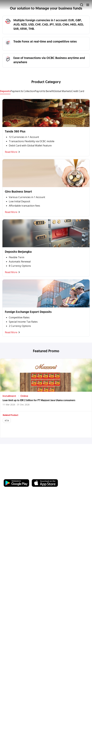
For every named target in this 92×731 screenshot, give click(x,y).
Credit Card (77, 91)
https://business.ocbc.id (46, 476)
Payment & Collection (23, 91)
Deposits (5, 91)
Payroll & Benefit (44, 91)
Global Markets (62, 91)
